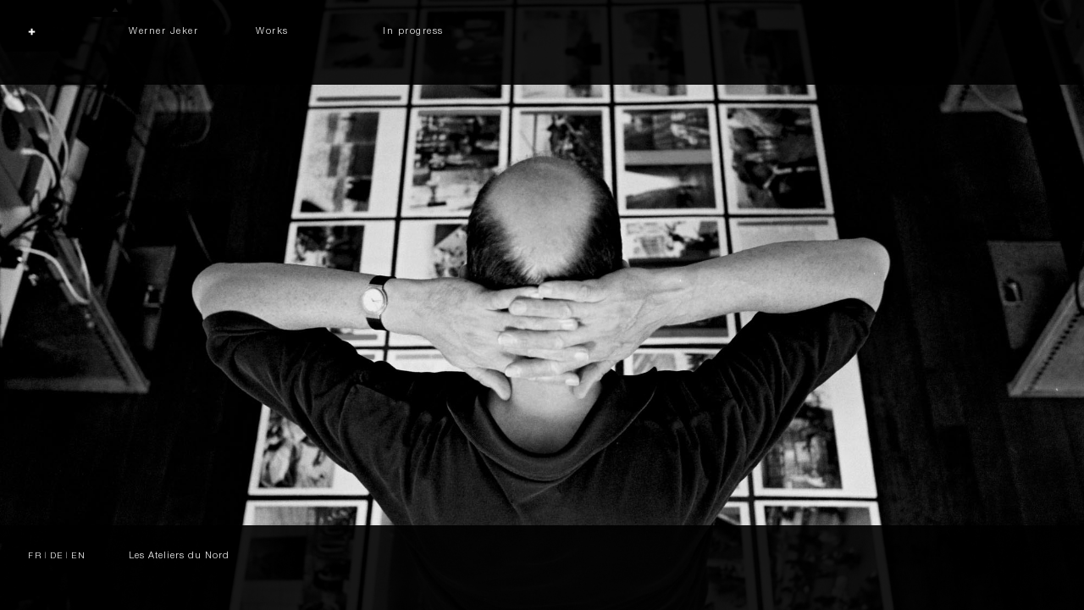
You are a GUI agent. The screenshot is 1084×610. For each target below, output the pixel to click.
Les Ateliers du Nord (179, 556)
